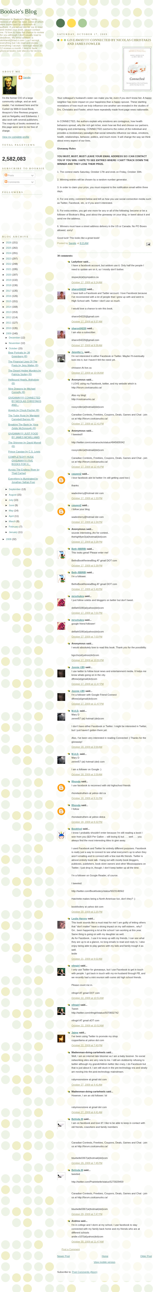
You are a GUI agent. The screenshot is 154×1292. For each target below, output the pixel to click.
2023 (9, 258)
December (15, 337)
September (15, 489)
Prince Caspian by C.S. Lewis (24, 451)
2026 (9, 242)
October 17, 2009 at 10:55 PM (88, 660)
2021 (9, 269)
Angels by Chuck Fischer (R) (23, 410)
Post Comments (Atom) (84, 1272)
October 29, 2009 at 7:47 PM (87, 1214)
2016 (9, 296)
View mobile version (104, 1262)
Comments (12, 182)
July (11, 500)
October (13, 348)
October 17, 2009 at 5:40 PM (87, 589)
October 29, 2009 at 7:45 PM (87, 1163)
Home (105, 1256)
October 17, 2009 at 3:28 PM (87, 541)
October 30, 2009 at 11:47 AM (88, 1241)
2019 (9, 280)
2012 (9, 317)
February (14, 526)
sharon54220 (79, 289)
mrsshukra (78, 596)
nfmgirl (76, 965)
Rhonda (76, 781)
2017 (9, 290)
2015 (9, 301)
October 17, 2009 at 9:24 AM (87, 282)
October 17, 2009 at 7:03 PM (87, 636)
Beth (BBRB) (79, 549)
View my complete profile (15, 137)
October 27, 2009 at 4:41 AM (87, 1084)
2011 (9, 322)
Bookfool (77, 828)
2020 (9, 274)
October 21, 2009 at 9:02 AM (87, 959)
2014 (9, 306)
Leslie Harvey (79, 918)
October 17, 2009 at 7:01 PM (87, 613)
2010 (9, 328)
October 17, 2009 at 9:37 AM (87, 321)
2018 (9, 285)
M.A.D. (75, 710)
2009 (9, 333)
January (13, 532)
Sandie (27, 77)
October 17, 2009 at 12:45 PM (88, 466)
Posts (9, 175)
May (11, 510)
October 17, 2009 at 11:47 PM (88, 684)
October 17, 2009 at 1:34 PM (87, 522)
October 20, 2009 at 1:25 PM (87, 911)
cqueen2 (76, 473)
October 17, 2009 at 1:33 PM (87, 498)
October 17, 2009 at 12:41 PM (88, 423)
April (11, 516)
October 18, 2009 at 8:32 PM (87, 822)
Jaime (75, 1032)
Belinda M (77, 1119)
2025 (9, 247)
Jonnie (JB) (78, 667)
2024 (9, 253)
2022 (9, 264)
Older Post (146, 1256)
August (13, 494)
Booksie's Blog (18, 11)
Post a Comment (71, 1249)
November (15, 343)
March (12, 521)
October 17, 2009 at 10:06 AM (88, 372)
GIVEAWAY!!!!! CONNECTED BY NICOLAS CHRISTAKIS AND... (24, 401)
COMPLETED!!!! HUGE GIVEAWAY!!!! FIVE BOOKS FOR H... (21, 460)
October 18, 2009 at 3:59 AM (87, 747)
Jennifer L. (78, 352)
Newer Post (63, 1256)
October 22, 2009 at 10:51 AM (88, 998)
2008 (9, 539)
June (12, 505)
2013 (9, 312)
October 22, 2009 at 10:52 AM (88, 1025)
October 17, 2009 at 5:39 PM (87, 565)
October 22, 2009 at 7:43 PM (87, 1045)
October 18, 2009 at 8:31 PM (87, 798)
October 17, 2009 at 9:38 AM (87, 345)
